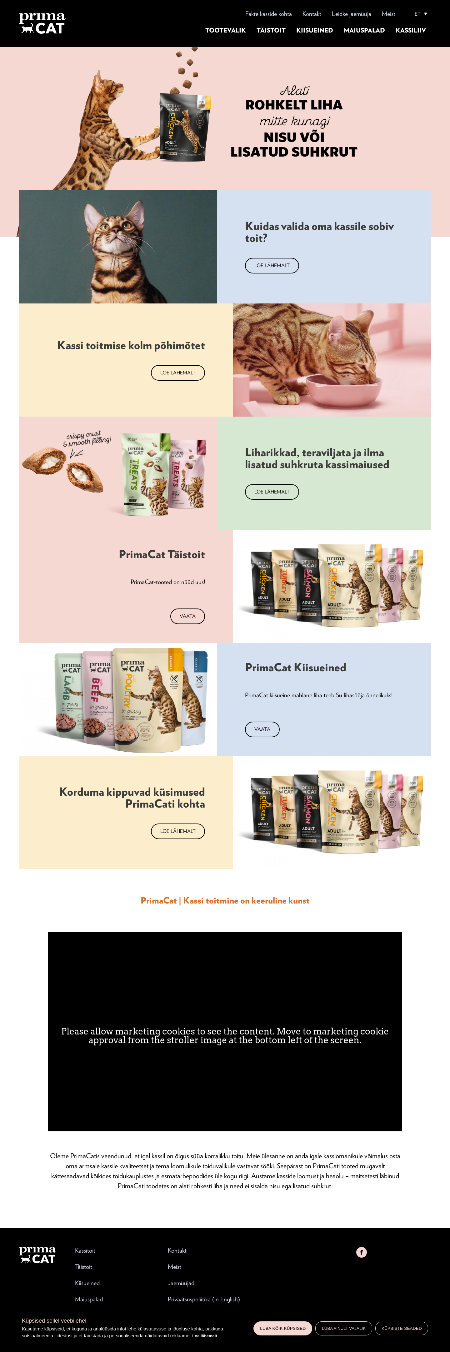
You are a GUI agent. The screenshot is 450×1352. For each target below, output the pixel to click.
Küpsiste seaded (402, 1328)
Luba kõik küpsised (283, 1328)
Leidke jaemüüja (351, 14)
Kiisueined (314, 30)
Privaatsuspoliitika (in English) (204, 1299)
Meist (388, 14)
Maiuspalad (364, 30)
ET (418, 14)
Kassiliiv (411, 30)
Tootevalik (225, 30)
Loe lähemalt (204, 1336)
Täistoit (271, 30)
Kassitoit (85, 1250)
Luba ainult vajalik (344, 1328)
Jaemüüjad (181, 1282)
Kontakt (311, 14)
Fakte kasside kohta (268, 14)
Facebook (361, 1252)
